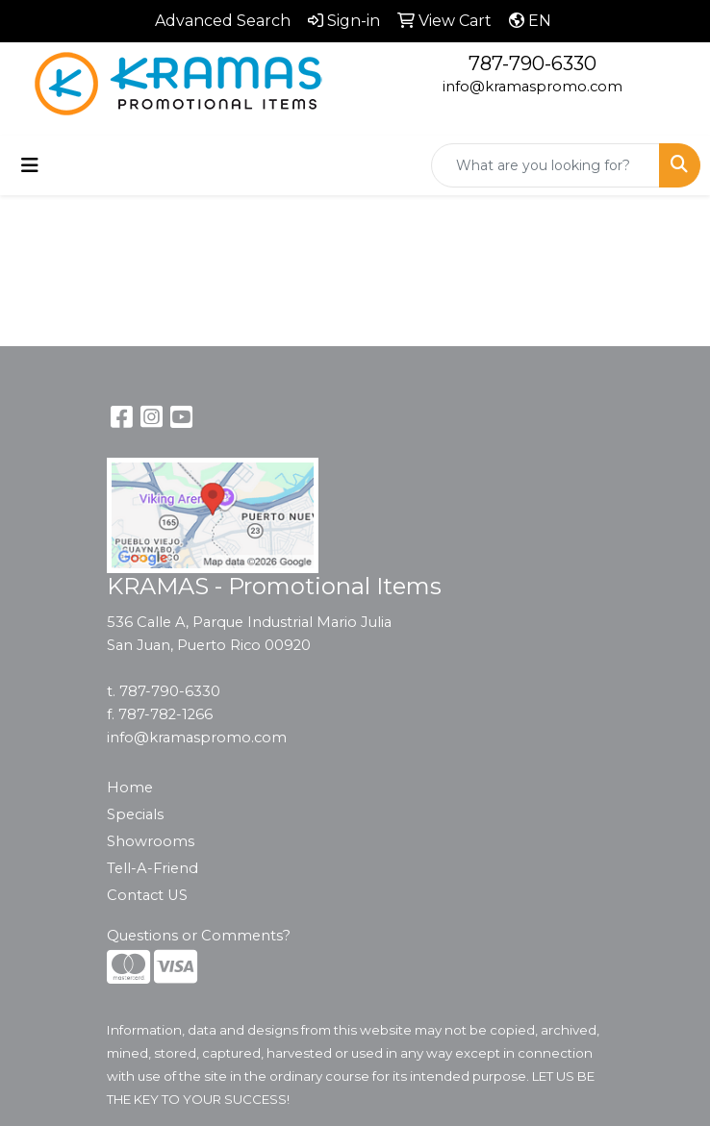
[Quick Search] (545, 165)
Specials (135, 814)
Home (130, 787)
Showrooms (150, 841)
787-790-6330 (532, 63)
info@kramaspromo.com (532, 86)
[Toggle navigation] (30, 165)
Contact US (147, 895)
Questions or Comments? (199, 935)
